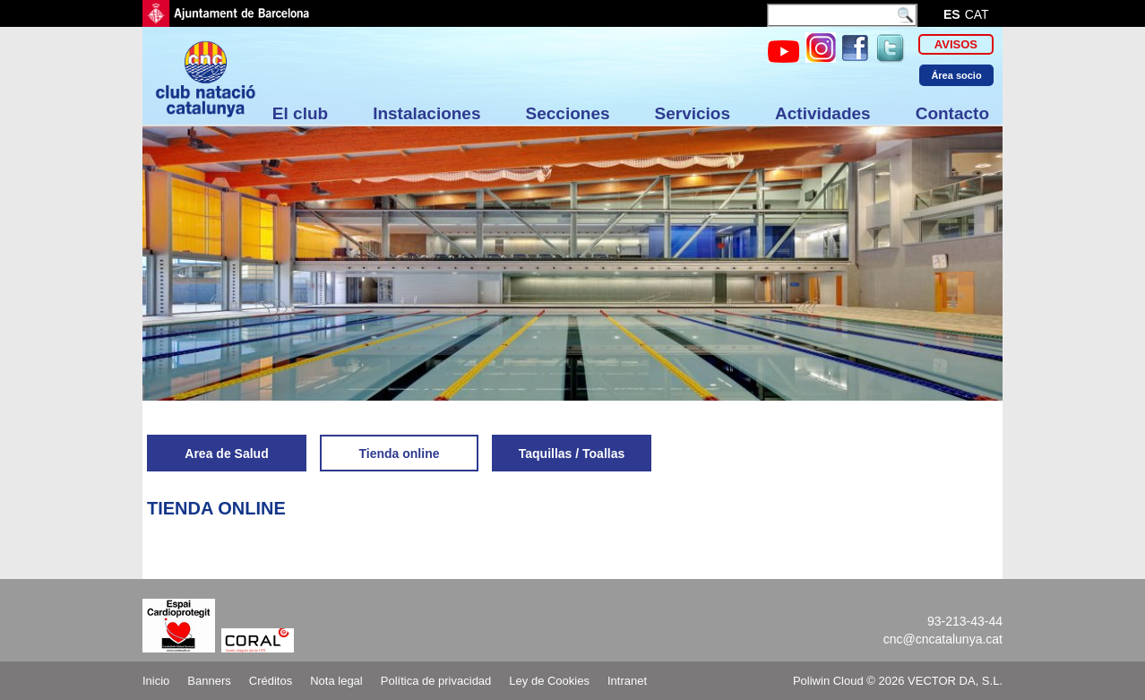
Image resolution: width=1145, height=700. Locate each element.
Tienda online (399, 453)
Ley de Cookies (549, 680)
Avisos (955, 44)
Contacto (952, 113)
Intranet (627, 680)
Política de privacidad (436, 680)
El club (300, 113)
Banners (208, 680)
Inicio (155, 680)
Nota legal (336, 680)
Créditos (270, 680)
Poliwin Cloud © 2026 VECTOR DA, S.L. (898, 680)
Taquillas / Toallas (572, 453)
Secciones (568, 113)
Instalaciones (426, 113)
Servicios (693, 113)
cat (977, 14)
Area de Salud (226, 453)
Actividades (823, 113)
